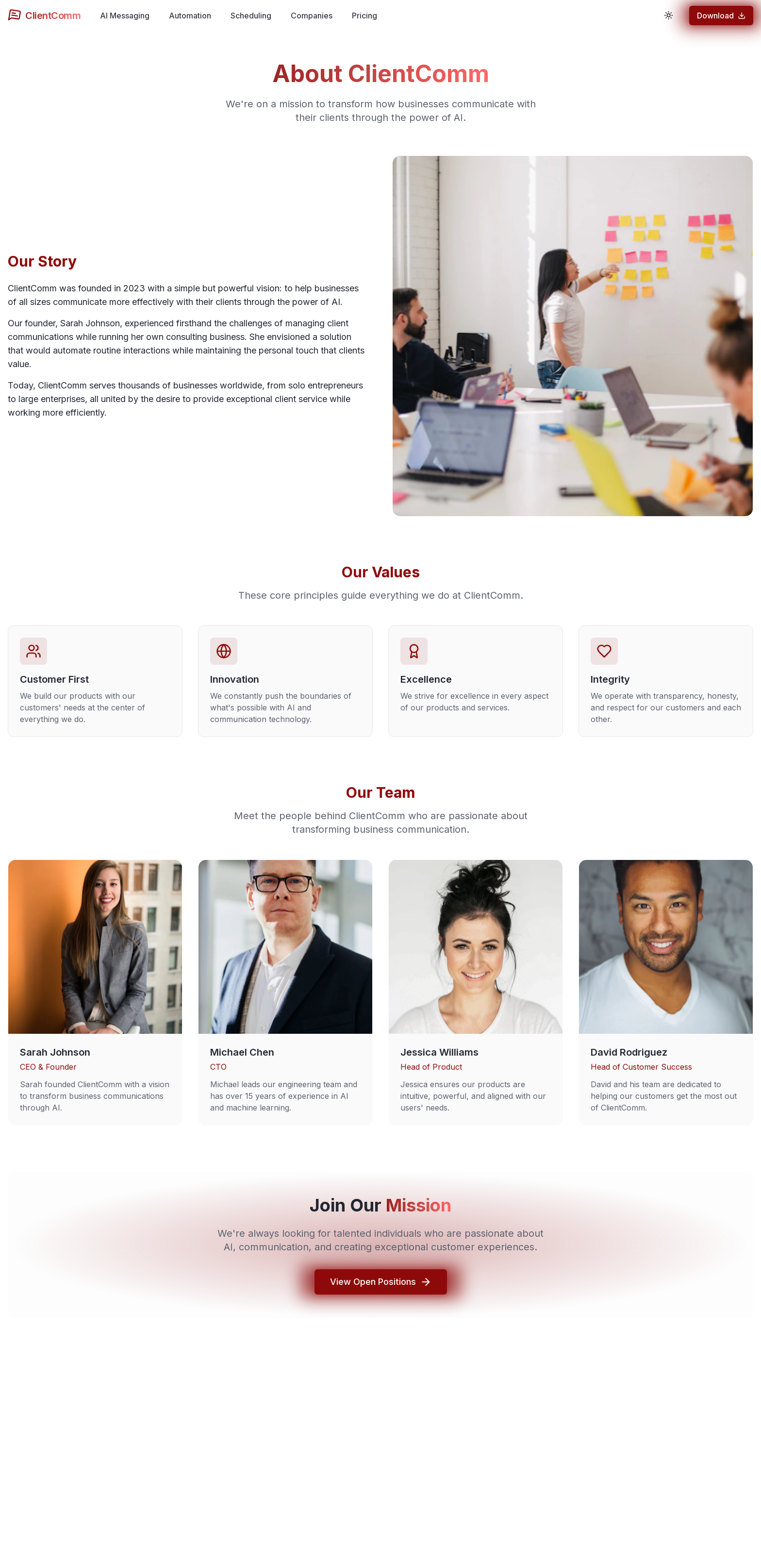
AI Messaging (124, 15)
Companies (311, 15)
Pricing (364, 15)
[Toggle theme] (669, 15)
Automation (190, 15)
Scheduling (251, 15)
